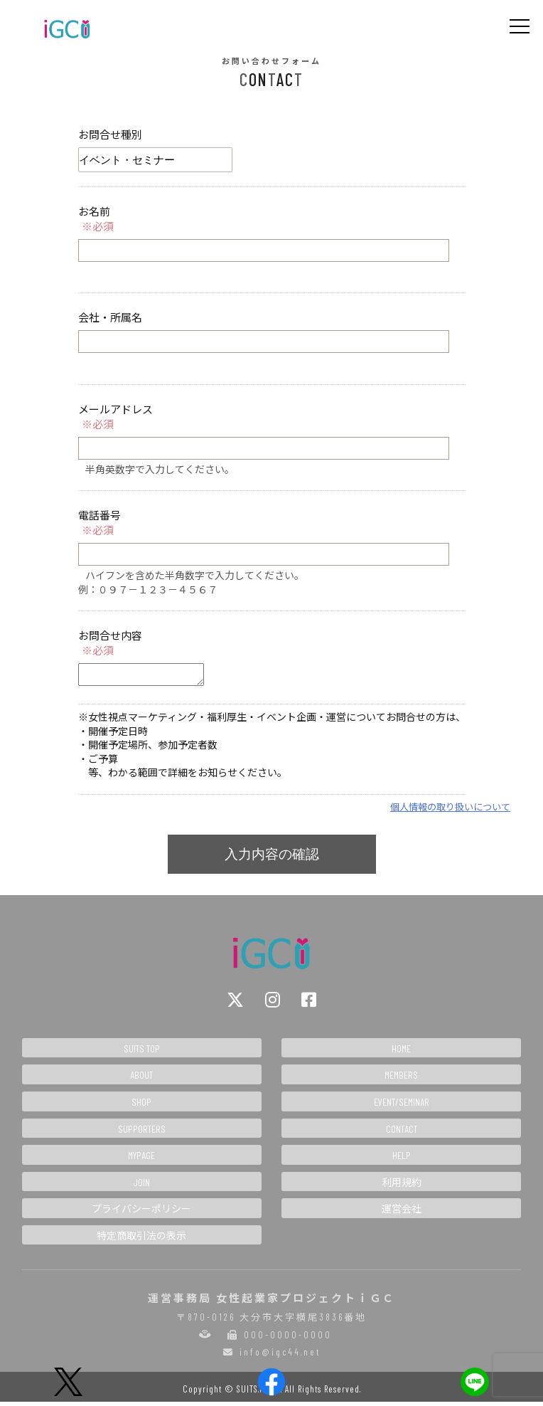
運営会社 (401, 1213)
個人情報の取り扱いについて (450, 811)
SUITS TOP (142, 1053)
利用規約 (401, 1186)
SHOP (141, 1106)
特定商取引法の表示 (141, 1240)
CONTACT (401, 1133)
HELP (401, 1159)
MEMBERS (401, 1079)
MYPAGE (141, 1159)
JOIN (141, 1186)
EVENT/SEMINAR (401, 1106)
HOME (401, 1053)
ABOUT (141, 1079)
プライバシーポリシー (141, 1213)
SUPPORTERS (142, 1133)
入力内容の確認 (272, 858)
